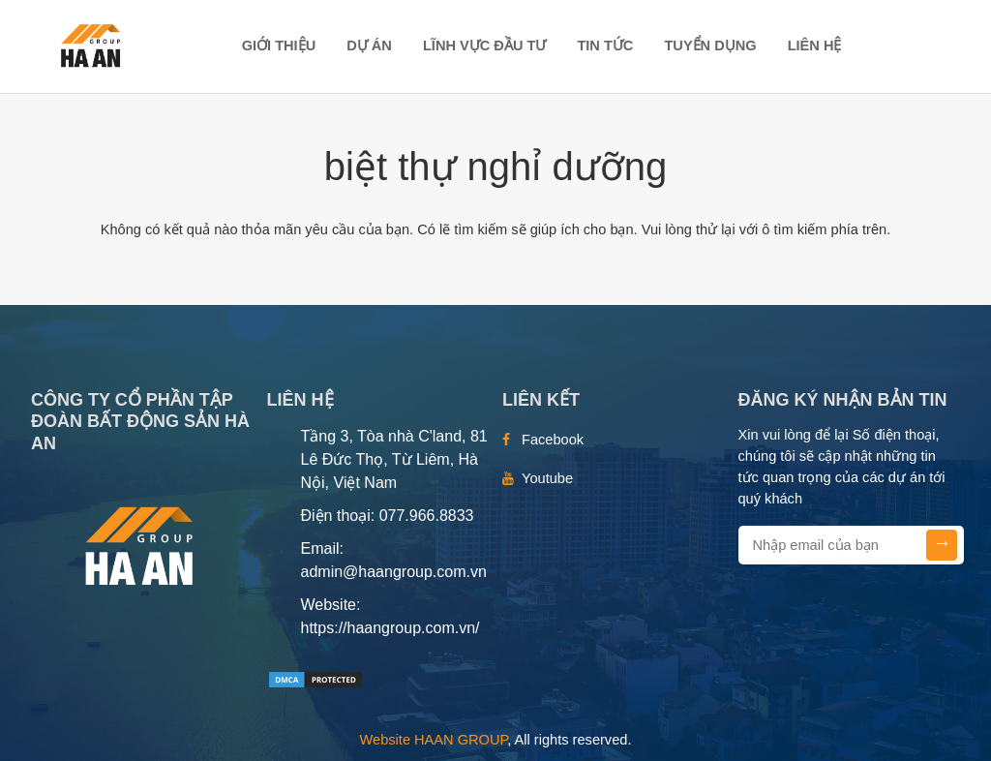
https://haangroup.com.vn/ (390, 628)
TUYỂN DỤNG (710, 45)
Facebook (553, 439)
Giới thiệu (279, 45)
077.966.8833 (426, 515)
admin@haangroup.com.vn (394, 571)
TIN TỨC (605, 45)
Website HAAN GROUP (434, 739)
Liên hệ (815, 45)
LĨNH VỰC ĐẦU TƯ (484, 45)
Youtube (547, 478)
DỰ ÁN (369, 45)
